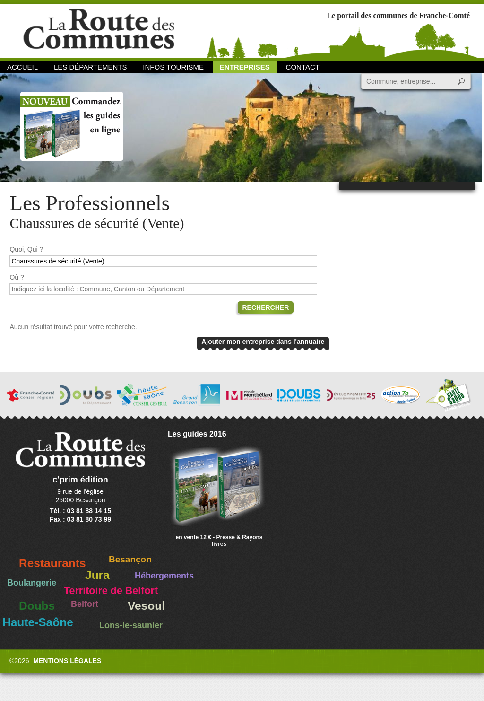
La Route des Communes (99, 30)
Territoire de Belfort (111, 590)
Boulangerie (31, 582)
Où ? (16, 277)
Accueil (22, 67)
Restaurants (52, 563)
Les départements (90, 67)
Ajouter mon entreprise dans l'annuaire (262, 341)
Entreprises (245, 67)
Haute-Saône (37, 622)
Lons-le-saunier (131, 625)
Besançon (130, 559)
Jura (97, 575)
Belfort (84, 604)
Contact (303, 67)
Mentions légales (67, 661)
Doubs (37, 605)
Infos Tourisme (173, 67)
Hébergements (164, 575)
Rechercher (265, 307)
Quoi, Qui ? (26, 249)
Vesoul (146, 605)
